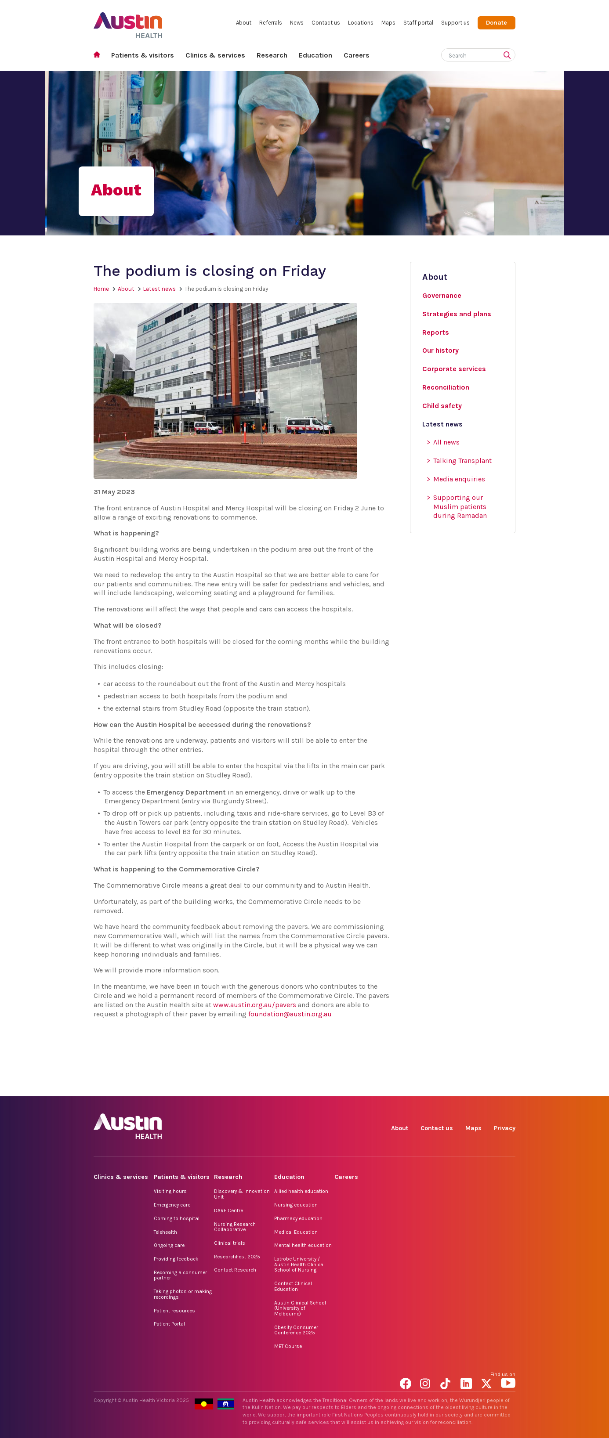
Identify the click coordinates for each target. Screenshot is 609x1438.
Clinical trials (229, 1243)
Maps (388, 22)
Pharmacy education (298, 1218)
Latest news (159, 288)
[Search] (468, 54)
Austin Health (128, 21)
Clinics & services (215, 55)
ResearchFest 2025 (237, 1257)
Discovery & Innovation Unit (242, 1194)
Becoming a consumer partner (180, 1275)
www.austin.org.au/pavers (254, 1005)
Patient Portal (169, 1324)
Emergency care (172, 1205)
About (243, 22)
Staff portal (418, 22)
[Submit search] (509, 56)
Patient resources (174, 1311)
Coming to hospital (176, 1218)
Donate (496, 22)
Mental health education (303, 1245)
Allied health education (301, 1191)
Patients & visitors (142, 55)
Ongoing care (169, 1245)
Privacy (504, 1128)
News (297, 22)
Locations (360, 22)
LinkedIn (467, 1086)
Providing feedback (176, 1259)
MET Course (288, 1346)
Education (315, 55)
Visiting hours (170, 1191)
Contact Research (235, 1270)
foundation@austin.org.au (290, 1014)
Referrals (270, 22)
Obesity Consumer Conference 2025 (296, 1330)
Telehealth (165, 1232)
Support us (455, 22)
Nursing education (296, 1205)
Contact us (326, 22)
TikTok (447, 1086)
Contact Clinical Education (293, 1286)
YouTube (508, 1086)
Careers (357, 55)
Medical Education (296, 1232)
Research (272, 55)
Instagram (427, 1086)
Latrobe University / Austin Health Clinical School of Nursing (299, 1264)
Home (99, 55)
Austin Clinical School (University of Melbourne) (300, 1308)
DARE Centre (228, 1210)
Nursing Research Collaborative (235, 1227)
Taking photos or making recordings (183, 1294)
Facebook (407, 1086)
